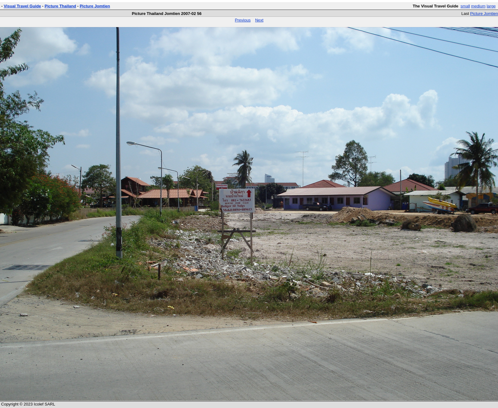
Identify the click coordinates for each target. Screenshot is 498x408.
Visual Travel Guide (22, 6)
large (491, 6)
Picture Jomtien (95, 6)
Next (259, 20)
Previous (243, 20)
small (465, 6)
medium (478, 6)
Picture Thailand (60, 6)
